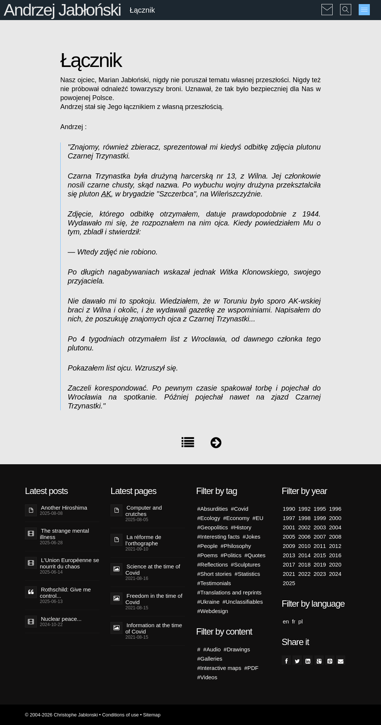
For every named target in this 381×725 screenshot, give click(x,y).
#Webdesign (212, 611)
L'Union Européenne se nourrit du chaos (69, 563)
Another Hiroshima (64, 507)
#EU (258, 518)
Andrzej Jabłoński (62, 9)
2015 (320, 555)
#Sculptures (245, 564)
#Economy (236, 518)
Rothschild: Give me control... (65, 592)
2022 (304, 574)
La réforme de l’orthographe (143, 540)
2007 (320, 536)
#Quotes (255, 555)
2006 (304, 536)
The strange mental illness (64, 533)
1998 (304, 518)
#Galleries (209, 658)
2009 (289, 546)
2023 (320, 574)
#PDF (251, 668)
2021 (289, 574)
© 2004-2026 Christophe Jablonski (61, 715)
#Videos (207, 677)
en (286, 621)
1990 (289, 509)
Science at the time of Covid (152, 569)
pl (300, 621)
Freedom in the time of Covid (153, 599)
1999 (320, 518)
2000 (335, 518)
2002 (304, 527)
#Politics (231, 555)
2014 (304, 555)
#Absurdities (212, 509)
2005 (289, 536)
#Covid (240, 509)
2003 (320, 527)
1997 (289, 518)
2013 (289, 555)
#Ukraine (208, 602)
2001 (289, 527)
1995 (320, 509)
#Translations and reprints (229, 592)
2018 (304, 564)
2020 (335, 564)
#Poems (207, 555)
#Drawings (237, 649)
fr (293, 621)
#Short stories (214, 574)
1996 (335, 509)
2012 (335, 546)
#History (241, 527)
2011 (320, 546)
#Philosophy (236, 546)
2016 (335, 555)
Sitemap (151, 715)
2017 (289, 564)
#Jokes (251, 536)
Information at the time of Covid (153, 628)
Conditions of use (120, 715)
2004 (335, 527)
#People (207, 546)
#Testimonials (214, 583)
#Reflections (212, 564)
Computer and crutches (143, 510)
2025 (289, 583)
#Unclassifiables (242, 602)
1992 (304, 509)
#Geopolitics (212, 527)
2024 (335, 574)
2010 (304, 546)
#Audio (212, 649)
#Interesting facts (218, 536)
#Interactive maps (219, 668)
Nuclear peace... (61, 619)
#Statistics (247, 574)
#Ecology (208, 518)
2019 (320, 564)
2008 (335, 536)
